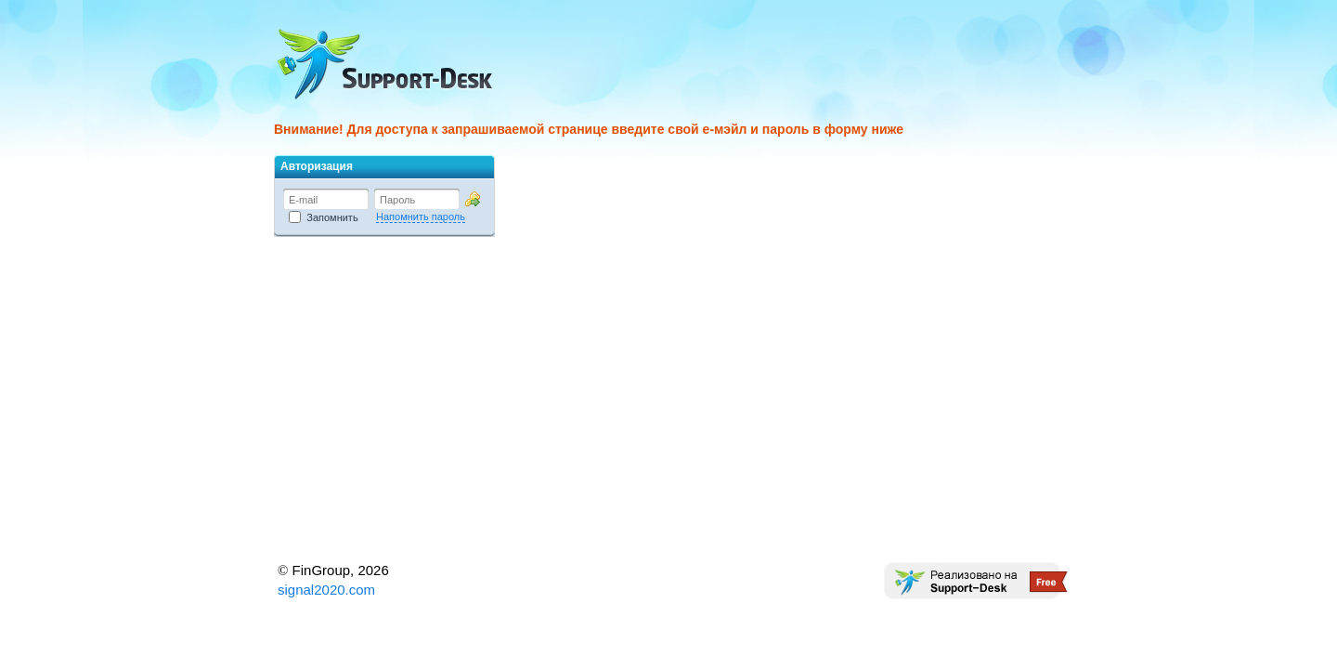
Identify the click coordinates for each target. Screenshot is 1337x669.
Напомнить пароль (420, 216)
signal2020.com (326, 589)
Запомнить (323, 217)
